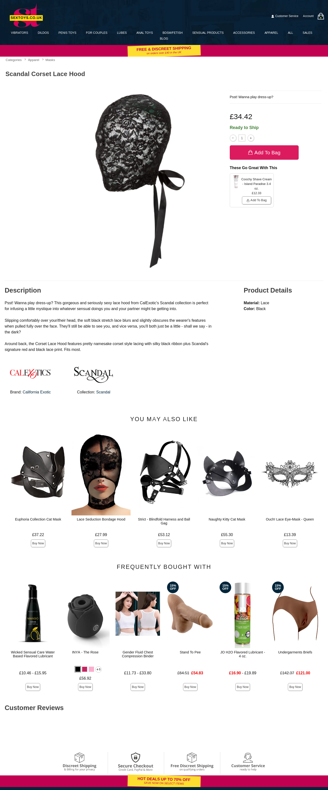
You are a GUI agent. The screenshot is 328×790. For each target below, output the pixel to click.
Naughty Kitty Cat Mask (227, 519)
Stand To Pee (190, 652)
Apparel (271, 33)
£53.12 (164, 534)
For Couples (96, 33)
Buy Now (38, 543)
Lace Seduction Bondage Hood (101, 519)
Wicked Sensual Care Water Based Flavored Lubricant (33, 654)
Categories (14, 60)
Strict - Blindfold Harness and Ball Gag (164, 521)
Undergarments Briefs (295, 652)
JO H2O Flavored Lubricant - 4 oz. (242, 654)
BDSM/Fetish (172, 33)
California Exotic (37, 392)
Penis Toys (67, 33)
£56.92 (85, 678)
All (290, 33)
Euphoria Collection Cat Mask (38, 519)
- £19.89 (242, 673)
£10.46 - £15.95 (32, 673)
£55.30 (227, 534)
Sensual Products (208, 33)
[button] (77, 669)
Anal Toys (144, 33)
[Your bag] (320, 16)
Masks (50, 60)
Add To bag (264, 152)
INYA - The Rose (85, 652)
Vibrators (19, 33)
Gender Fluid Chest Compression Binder (137, 654)
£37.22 (38, 534)
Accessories (244, 33)
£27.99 (101, 534)
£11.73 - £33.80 (137, 673)
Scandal (103, 392)
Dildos (43, 33)
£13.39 (290, 534)
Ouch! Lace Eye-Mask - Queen (290, 519)
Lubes (122, 33)
